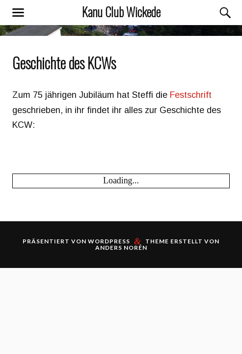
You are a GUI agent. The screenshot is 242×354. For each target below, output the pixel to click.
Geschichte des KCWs (64, 63)
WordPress (109, 241)
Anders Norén (121, 247)
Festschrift (191, 95)
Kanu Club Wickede (121, 11)
